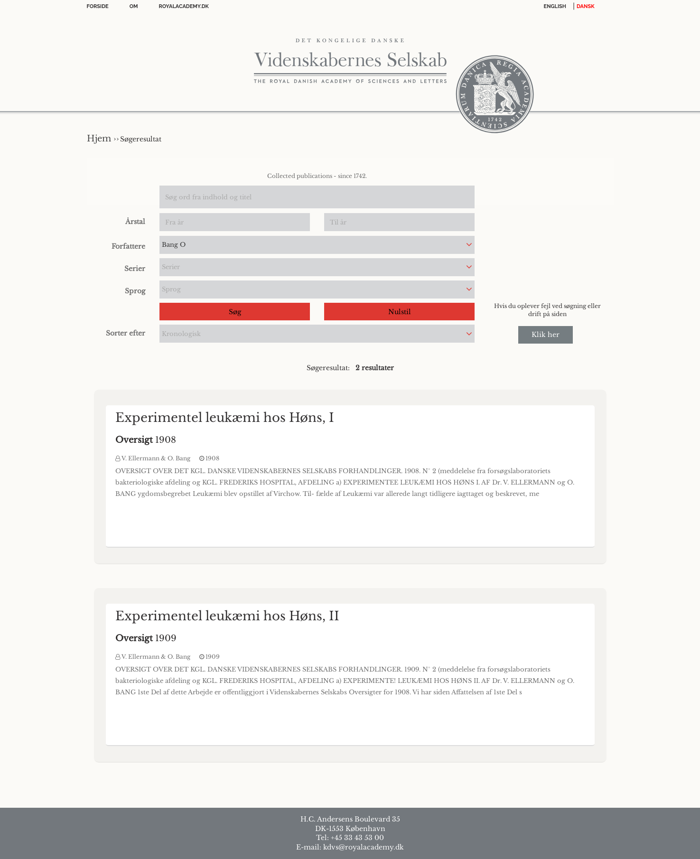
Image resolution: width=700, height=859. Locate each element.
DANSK (585, 6)
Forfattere (128, 246)
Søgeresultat (140, 139)
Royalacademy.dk (184, 6)
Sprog (135, 291)
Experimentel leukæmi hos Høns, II (227, 616)
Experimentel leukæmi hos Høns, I (224, 417)
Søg (235, 312)
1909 (146, 638)
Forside (98, 6)
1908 (145, 440)
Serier (134, 268)
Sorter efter (125, 333)
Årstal (135, 221)
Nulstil (399, 312)
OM (134, 6)
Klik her (546, 334)
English (555, 6)
